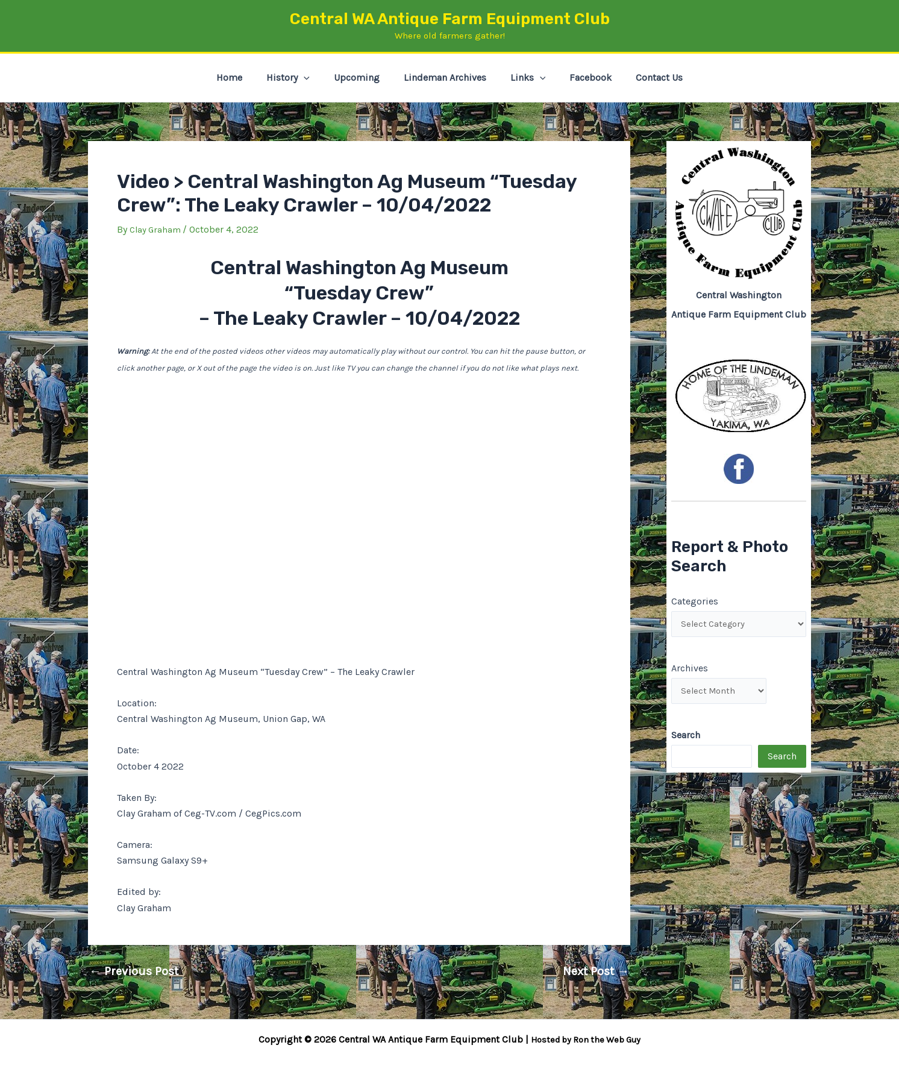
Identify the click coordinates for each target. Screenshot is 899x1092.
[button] (313, 78)
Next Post (596, 971)
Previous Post (133, 971)
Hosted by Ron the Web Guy (585, 1039)
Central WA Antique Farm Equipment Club (450, 19)
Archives (689, 670)
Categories (694, 600)
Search (782, 761)
